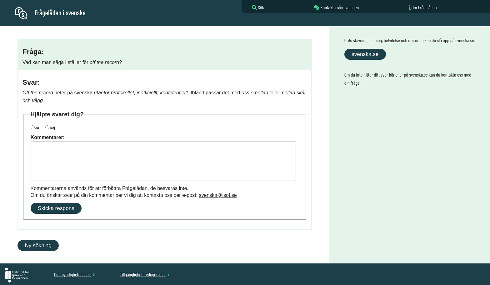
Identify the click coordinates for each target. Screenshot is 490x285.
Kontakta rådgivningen (339, 7)
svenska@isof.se (218, 195)
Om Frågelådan (424, 7)
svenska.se (365, 54)
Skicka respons (56, 208)
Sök (261, 7)
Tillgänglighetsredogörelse (144, 274)
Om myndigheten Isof (74, 274)
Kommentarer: (48, 137)
